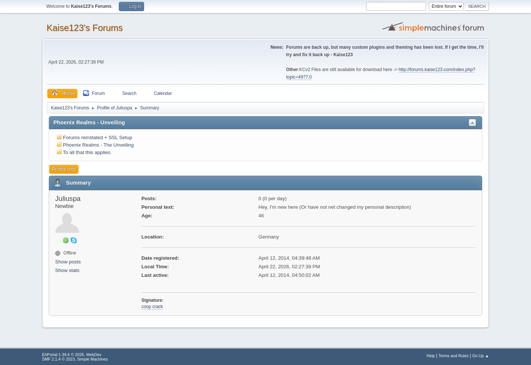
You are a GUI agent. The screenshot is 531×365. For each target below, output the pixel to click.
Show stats (67, 270)
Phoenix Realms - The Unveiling (98, 145)
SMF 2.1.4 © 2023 (58, 359)
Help (431, 355)
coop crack (152, 306)
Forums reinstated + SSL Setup (97, 137)
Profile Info (64, 169)
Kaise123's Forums (85, 28)
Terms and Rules (454, 355)
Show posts (68, 262)
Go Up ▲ (480, 355)
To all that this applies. (87, 152)
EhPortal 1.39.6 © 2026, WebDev (71, 354)
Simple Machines (92, 359)
